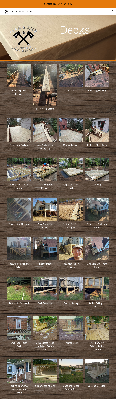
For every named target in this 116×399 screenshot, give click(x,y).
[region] (58, 4)
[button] (113, 11)
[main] (75, 29)
